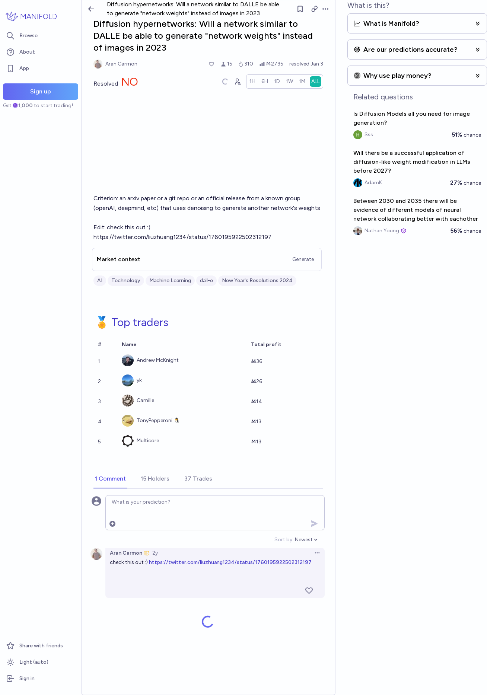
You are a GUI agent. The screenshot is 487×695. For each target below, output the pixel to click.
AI (99, 280)
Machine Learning (170, 280)
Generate (303, 259)
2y (155, 553)
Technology (125, 280)
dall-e (206, 280)
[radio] (252, 81)
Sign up (40, 91)
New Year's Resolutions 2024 (257, 280)
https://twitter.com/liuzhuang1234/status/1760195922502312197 (230, 562)
